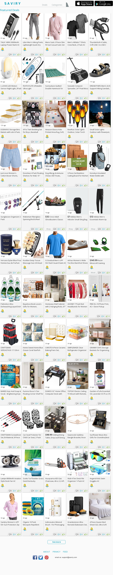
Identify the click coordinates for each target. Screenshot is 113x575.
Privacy (56, 551)
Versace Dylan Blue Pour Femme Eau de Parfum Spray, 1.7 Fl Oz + (11, 263)
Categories (57, 4)
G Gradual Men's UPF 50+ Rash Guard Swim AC (55, 261)
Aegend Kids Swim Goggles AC (97, 479)
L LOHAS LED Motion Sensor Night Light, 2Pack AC (11, 88)
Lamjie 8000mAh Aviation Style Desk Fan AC (11, 479)
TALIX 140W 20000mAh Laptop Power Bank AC (10, 43)
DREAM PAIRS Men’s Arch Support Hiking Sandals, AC (100, 88)
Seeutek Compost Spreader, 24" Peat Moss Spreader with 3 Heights (78, 88)
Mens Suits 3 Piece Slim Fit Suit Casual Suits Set (55, 43)
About (46, 551)
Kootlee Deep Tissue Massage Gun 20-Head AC (32, 263)
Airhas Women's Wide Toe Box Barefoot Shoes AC (78, 263)
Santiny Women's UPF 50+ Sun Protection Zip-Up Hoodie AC (10, 525)
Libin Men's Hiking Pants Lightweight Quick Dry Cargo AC (33, 45)
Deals (44, 4)
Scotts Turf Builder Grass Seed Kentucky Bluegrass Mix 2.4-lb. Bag (33, 481)
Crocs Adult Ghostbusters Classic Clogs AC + (54, 219)
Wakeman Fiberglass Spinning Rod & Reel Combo (31, 219)
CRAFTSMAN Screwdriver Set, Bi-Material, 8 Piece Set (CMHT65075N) (11, 437)
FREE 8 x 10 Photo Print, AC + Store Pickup (99, 305)
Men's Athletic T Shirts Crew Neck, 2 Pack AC (77, 43)
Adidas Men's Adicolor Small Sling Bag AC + (77, 219)
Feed (65, 551)
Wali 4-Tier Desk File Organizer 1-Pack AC (76, 479)
